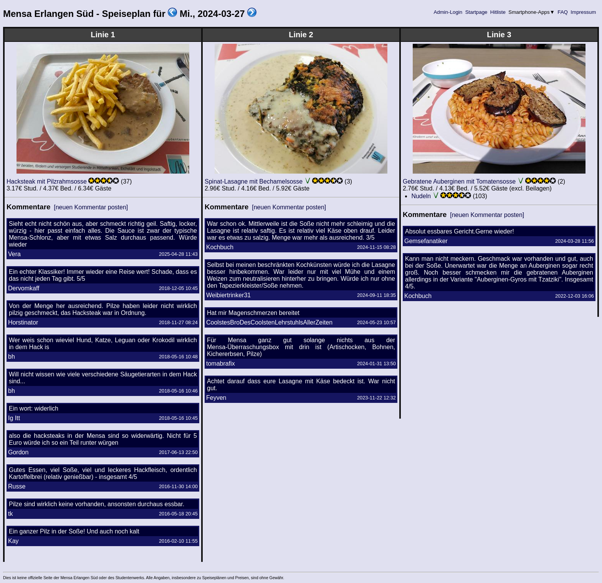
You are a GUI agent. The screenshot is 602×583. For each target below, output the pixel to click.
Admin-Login (448, 12)
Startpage (476, 12)
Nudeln (421, 196)
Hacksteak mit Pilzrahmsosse (47, 181)
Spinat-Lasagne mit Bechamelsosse (254, 181)
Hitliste (498, 12)
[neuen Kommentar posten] (91, 207)
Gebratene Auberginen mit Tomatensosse (459, 181)
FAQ (562, 12)
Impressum (583, 12)
